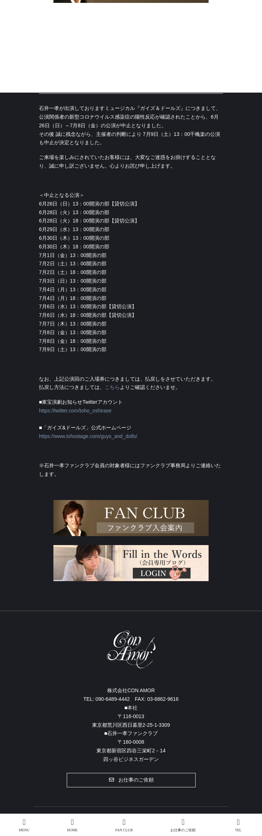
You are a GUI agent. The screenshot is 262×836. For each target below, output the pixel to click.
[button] (131, 780)
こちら (112, 387)
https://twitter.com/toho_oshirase (75, 410)
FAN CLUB (123, 825)
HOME (72, 825)
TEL (238, 825)
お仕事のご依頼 (183, 825)
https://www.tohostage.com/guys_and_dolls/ (88, 436)
